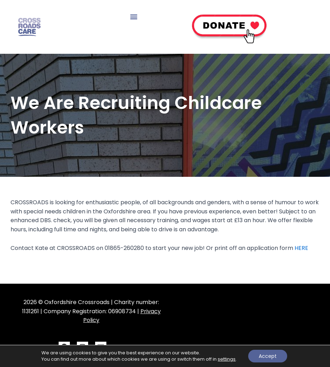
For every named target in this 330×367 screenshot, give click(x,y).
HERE (301, 248)
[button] (133, 16)
